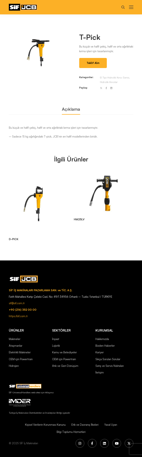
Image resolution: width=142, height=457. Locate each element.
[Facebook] (106, 88)
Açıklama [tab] (71, 109)
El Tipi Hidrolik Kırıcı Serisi (114, 77)
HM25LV (79, 219)
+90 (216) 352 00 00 (22, 309)
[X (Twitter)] (129, 443)
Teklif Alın (93, 63)
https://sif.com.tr (18, 316)
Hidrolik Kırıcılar (109, 82)
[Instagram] (80, 443)
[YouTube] (116, 443)
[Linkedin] (111, 88)
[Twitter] (101, 88)
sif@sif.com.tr (17, 303)
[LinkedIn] (104, 443)
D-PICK (13, 239)
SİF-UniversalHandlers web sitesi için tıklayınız (31, 392)
